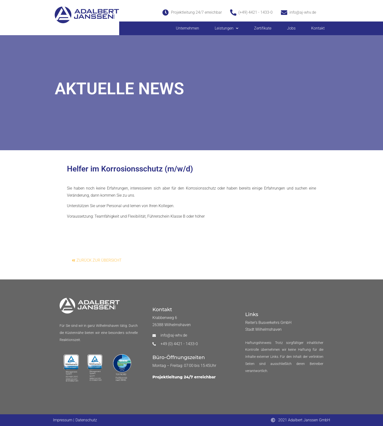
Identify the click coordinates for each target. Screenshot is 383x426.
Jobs (291, 28)
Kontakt (318, 28)
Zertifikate (262, 28)
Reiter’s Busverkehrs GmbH (268, 322)
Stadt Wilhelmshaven (263, 329)
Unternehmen (187, 28)
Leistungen (226, 28)
